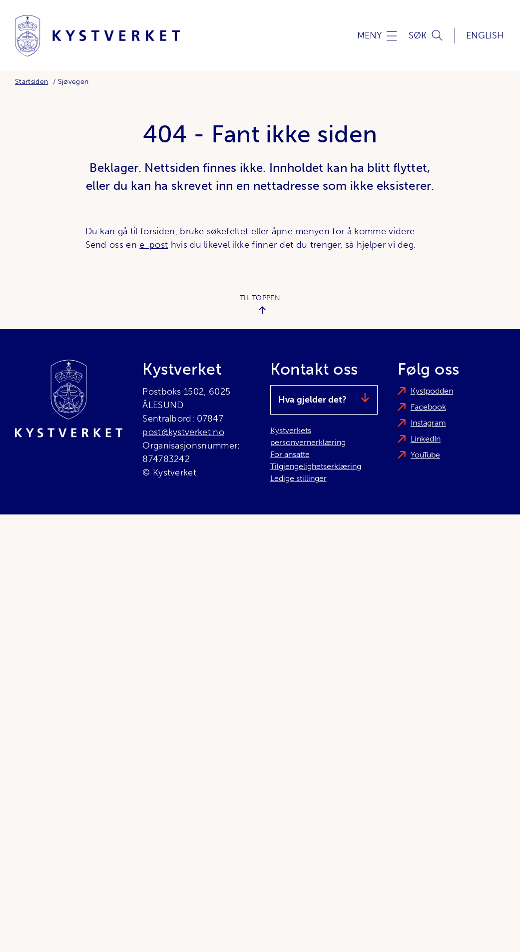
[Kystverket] (97, 35)
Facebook (428, 407)
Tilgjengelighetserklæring (315, 466)
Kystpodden (432, 391)
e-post (153, 244)
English (485, 35)
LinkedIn (426, 439)
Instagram (428, 423)
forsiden (157, 231)
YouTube (425, 455)
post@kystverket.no (183, 432)
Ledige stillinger (298, 478)
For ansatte (290, 454)
